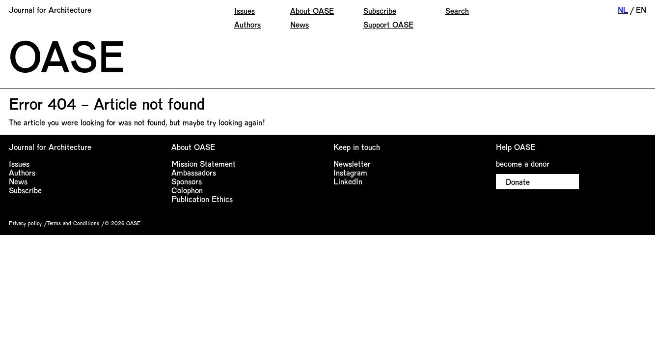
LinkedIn (347, 181)
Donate (518, 181)
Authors (247, 24)
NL (623, 9)
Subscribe (379, 10)
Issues (244, 10)
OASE (67, 55)
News (299, 24)
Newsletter (352, 163)
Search (457, 10)
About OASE (312, 10)
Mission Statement (203, 163)
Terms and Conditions (73, 223)
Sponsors (186, 181)
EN (641, 9)
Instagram (350, 172)
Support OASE (388, 24)
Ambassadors (193, 172)
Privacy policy (25, 223)
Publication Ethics (202, 199)
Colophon (187, 190)
